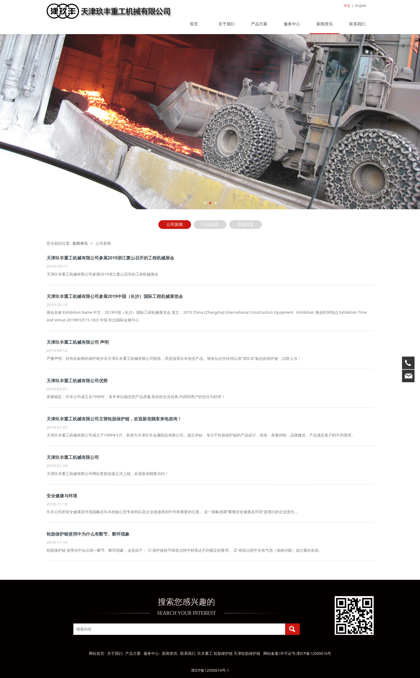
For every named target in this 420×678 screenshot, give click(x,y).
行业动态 (210, 224)
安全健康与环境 (62, 496)
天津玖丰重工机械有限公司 (73, 457)
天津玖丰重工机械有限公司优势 (77, 381)
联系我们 (357, 23)
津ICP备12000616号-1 (210, 670)
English (361, 5)
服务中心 (292, 23)
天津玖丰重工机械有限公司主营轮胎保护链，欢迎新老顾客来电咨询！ (114, 419)
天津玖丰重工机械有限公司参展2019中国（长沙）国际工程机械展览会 (115, 296)
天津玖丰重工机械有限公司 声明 (78, 342)
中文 (347, 5)
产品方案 (259, 23)
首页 (194, 23)
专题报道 (245, 224)
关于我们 (226, 23)
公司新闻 (175, 224)
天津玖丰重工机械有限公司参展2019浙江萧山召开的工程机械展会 (110, 258)
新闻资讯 (324, 23)
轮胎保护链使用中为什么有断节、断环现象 (88, 534)
